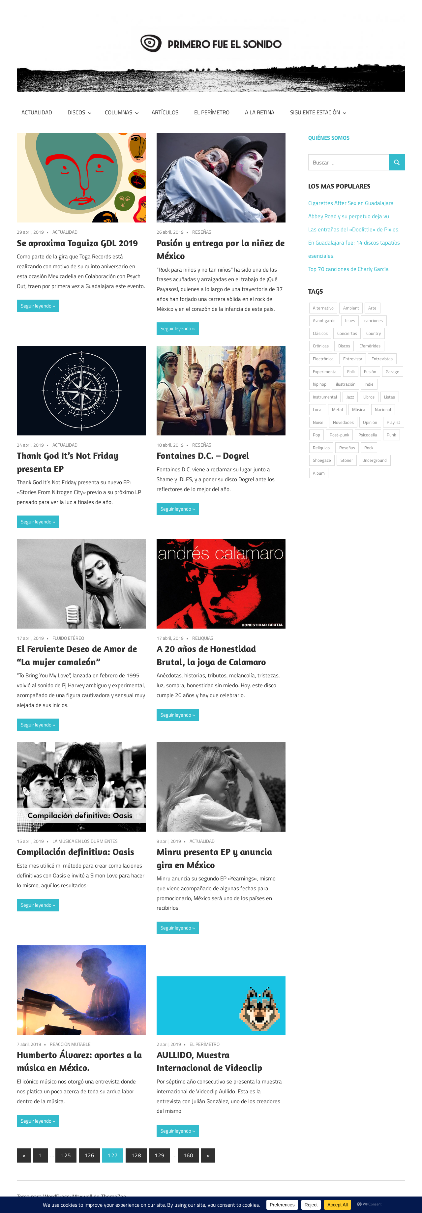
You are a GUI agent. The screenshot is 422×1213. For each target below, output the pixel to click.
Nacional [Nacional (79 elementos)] (383, 409)
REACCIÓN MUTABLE (70, 1044)
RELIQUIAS (202, 638)
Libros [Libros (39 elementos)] (369, 397)
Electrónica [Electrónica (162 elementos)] (323, 358)
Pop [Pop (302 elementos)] (316, 434)
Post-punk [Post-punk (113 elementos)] (339, 434)
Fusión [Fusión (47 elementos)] (370, 371)
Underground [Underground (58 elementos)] (374, 460)
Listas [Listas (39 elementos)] (389, 397)
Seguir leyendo (36, 306)
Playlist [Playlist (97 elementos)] (393, 422)
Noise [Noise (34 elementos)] (318, 422)
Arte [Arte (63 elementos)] (372, 308)
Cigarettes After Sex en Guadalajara (351, 203)
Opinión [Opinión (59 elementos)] (370, 422)
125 (66, 1155)
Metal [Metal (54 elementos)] (337, 409)
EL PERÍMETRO (211, 112)
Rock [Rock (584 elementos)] (368, 447)
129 (160, 1155)
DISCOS (80, 112)
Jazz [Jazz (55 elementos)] (350, 397)
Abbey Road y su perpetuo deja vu (348, 216)
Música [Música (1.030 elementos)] (358, 409)
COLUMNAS (122, 112)
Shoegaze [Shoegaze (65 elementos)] (322, 460)
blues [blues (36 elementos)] (350, 320)
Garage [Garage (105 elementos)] (392, 371)
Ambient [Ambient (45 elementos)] (351, 308)
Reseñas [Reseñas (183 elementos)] (347, 447)
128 (136, 1155)
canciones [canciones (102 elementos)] (373, 320)
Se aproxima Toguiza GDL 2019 (77, 243)
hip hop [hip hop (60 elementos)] (319, 384)
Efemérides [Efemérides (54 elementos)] (369, 345)
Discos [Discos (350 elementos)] (344, 345)
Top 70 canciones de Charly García (348, 269)
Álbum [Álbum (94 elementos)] (319, 473)
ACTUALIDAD (36, 112)
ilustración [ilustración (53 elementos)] (345, 384)
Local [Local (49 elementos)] (317, 409)
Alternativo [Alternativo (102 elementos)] (323, 308)
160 (188, 1155)
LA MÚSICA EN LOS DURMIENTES (85, 841)
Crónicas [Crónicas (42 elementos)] (321, 345)
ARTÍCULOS (165, 112)
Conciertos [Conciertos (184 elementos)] (347, 333)
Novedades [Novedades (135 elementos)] (343, 422)
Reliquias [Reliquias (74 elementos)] (321, 447)
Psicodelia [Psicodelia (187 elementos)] (367, 434)
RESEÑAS (201, 231)
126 (89, 1155)
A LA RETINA (259, 112)
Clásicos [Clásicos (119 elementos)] (320, 333)
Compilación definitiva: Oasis (75, 851)
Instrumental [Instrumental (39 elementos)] (325, 397)
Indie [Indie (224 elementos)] (369, 384)
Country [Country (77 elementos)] (373, 333)
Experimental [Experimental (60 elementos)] (325, 371)
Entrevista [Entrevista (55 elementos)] (352, 358)
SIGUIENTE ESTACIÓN (318, 112)
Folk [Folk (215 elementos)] (351, 371)
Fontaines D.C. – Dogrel (203, 455)
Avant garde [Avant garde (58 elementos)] (324, 320)
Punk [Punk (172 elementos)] (391, 434)
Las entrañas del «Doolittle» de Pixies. (354, 229)
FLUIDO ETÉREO (68, 638)
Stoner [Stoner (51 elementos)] (347, 460)
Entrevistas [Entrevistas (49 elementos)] (382, 358)
